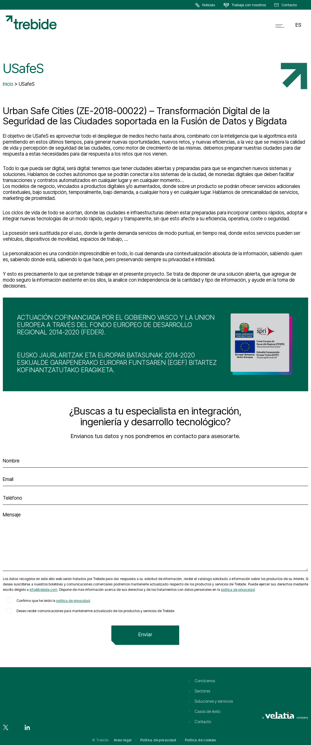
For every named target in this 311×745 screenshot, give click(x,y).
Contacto (289, 5)
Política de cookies (200, 740)
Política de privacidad (158, 740)
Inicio (8, 84)
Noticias (208, 5)
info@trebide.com (43, 589)
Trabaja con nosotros (249, 5)
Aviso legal (123, 740)
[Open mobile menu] (281, 26)
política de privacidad (238, 589)
